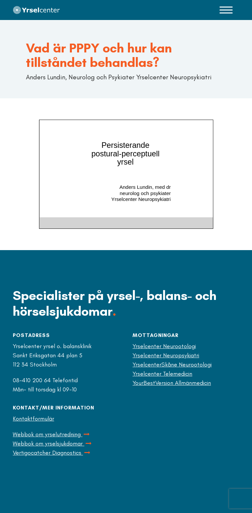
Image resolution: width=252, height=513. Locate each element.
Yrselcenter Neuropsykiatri (166, 355)
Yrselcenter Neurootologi (164, 346)
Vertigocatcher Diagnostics (52, 452)
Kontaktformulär (33, 418)
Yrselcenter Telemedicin (162, 373)
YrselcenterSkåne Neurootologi (172, 364)
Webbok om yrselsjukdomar (53, 443)
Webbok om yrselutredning (52, 434)
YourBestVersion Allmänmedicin (172, 382)
